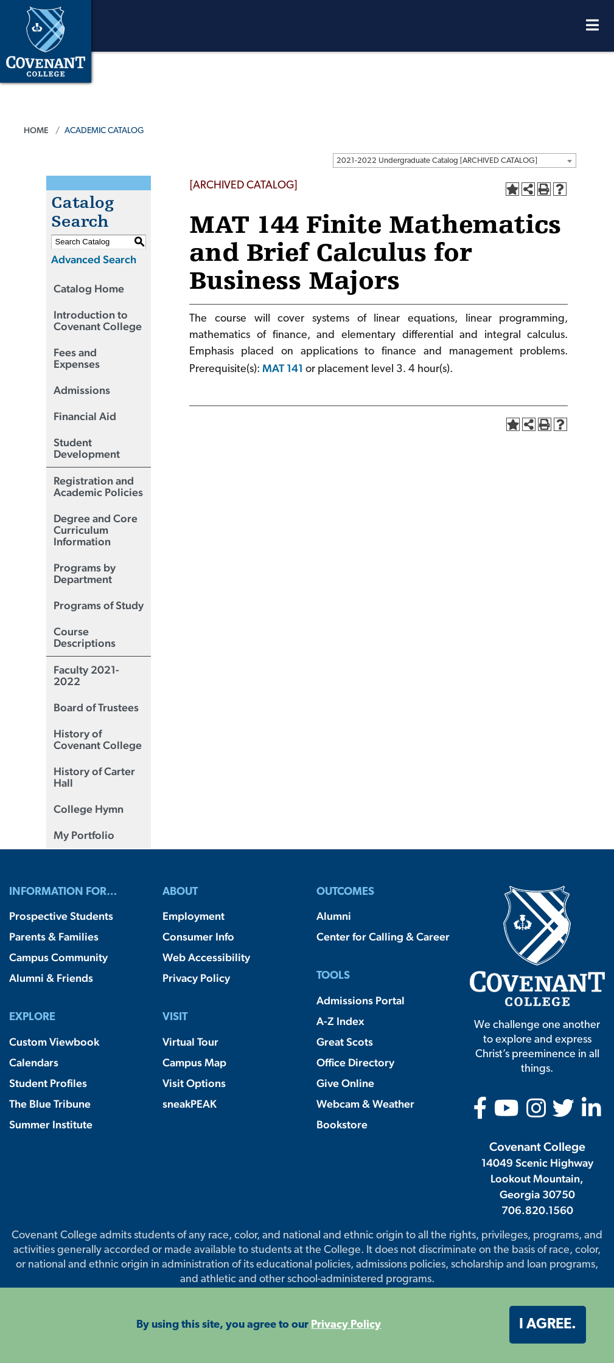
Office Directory (355, 1062)
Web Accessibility (206, 957)
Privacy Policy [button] (346, 1325)
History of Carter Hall (94, 777)
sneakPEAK (189, 1103)
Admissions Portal (360, 1000)
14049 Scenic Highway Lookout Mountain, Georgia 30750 (537, 1178)
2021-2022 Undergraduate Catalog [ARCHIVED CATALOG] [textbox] (437, 161)
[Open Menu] (592, 28)
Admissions (82, 390)
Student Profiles (48, 1083)
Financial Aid (85, 416)
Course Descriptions (85, 637)
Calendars (33, 1062)
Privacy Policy (196, 977)
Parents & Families (54, 936)
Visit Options (194, 1083)
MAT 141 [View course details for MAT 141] (282, 368)
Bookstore (342, 1124)
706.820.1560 (537, 1210)
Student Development (87, 448)
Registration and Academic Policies (98, 486)
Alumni (333, 915)
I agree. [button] (547, 1324)
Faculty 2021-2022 (86, 675)
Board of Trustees (96, 707)
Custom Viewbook (54, 1041)
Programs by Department (85, 573)
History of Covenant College (98, 739)
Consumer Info (198, 936)
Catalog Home (89, 288)
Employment (193, 915)
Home (36, 130)
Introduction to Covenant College (98, 320)
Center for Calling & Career (383, 936)
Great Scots (344, 1041)
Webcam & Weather (365, 1103)
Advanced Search (93, 259)
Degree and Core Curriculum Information (96, 530)
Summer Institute (50, 1124)
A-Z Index (340, 1021)
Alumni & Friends (51, 977)
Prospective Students (61, 915)
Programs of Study (99, 605)
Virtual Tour (190, 1041)
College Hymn (89, 808)
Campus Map (194, 1062)
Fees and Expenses (77, 358)
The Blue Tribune (50, 1103)
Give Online (345, 1083)
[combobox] (454, 160)
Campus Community (58, 957)
